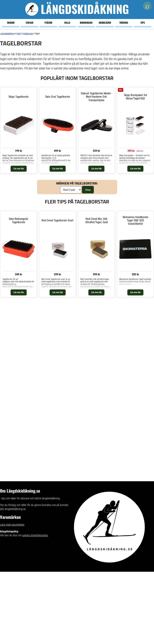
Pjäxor (48, 22)
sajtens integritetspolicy (35, 535)
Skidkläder (105, 22)
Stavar (29, 22)
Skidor (10, 22)
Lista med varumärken (12, 524)
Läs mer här (18, 168)
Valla (67, 22)
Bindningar (86, 22)
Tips (142, 22)
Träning (123, 22)
